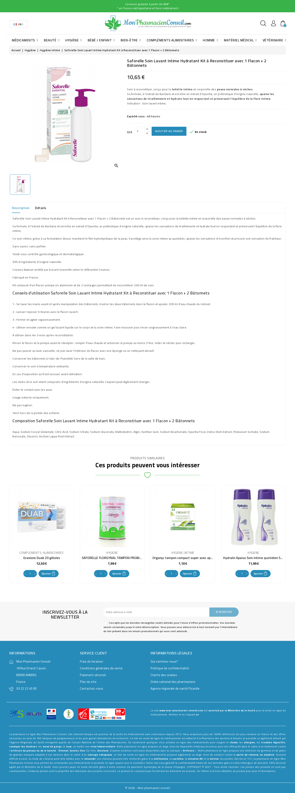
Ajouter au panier (169, 131)
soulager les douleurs (23, 746)
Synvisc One (77, 750)
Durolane (103, 750)
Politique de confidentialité (170, 668)
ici (197, 714)
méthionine (161, 758)
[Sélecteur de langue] (18, 24)
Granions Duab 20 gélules (41, 558)
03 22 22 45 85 (26, 688)
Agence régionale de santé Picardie (175, 688)
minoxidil (89, 758)
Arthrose (188, 750)
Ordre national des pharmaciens (173, 682)
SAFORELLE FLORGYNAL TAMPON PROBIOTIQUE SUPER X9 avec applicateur (136, 558)
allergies (249, 742)
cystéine (177, 758)
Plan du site (88, 682)
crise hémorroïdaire (102, 746)
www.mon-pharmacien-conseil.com (181, 710)
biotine (214, 758)
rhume (234, 742)
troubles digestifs (273, 742)
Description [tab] (21, 208)
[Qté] (140, 131)
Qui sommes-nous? (164, 661)
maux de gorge (52, 746)
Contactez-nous (91, 688)
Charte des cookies (164, 675)
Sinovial (63, 750)
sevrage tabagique (100, 754)
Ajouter (49, 573)
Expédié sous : (136, 116)
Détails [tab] (40, 208)
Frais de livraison (91, 661)
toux (69, 746)
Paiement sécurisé (93, 675)
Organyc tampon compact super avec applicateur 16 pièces (195, 558)
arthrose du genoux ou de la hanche (33, 750)
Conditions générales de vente (101, 668)
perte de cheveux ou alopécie (255, 754)
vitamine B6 (195, 758)
